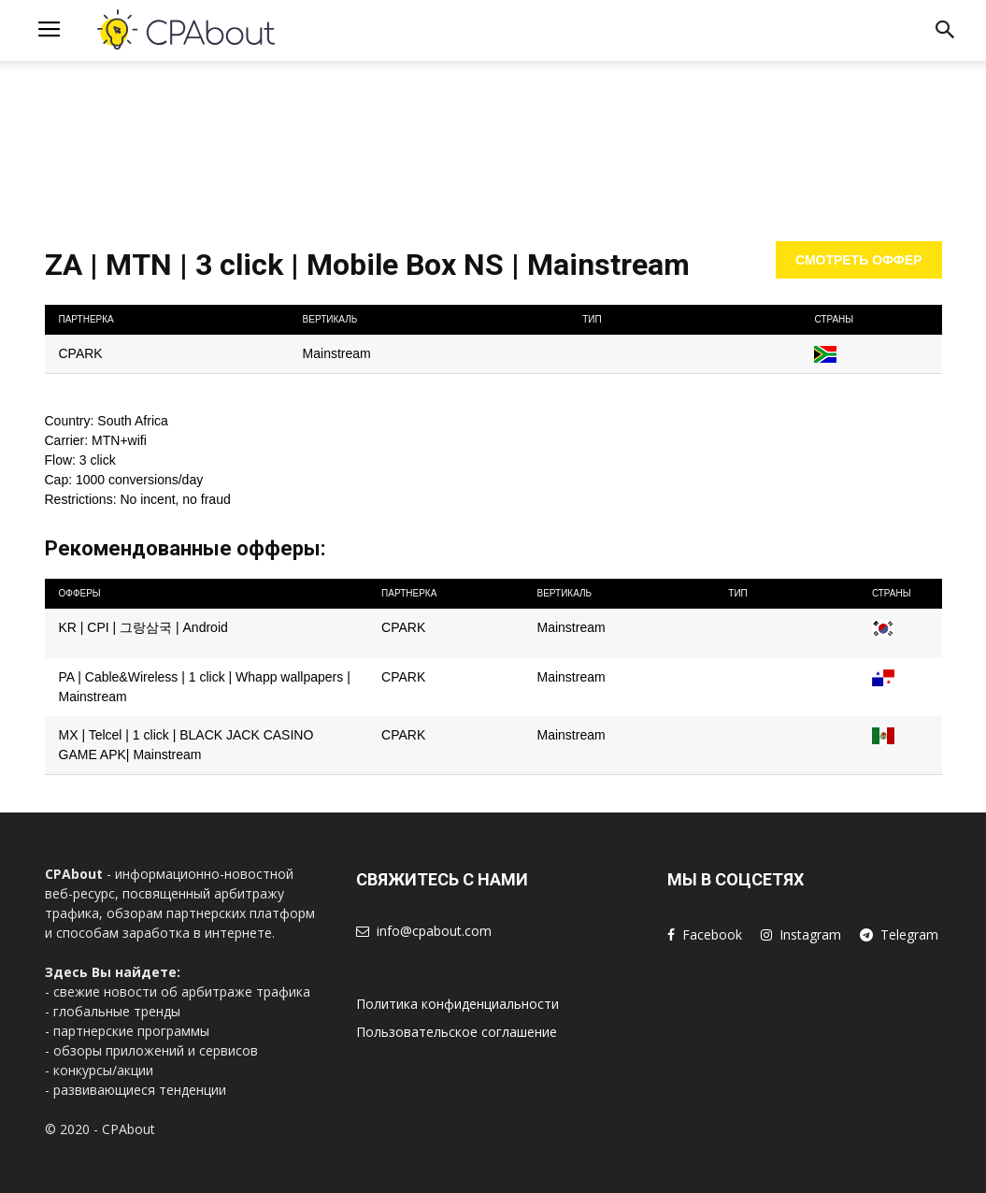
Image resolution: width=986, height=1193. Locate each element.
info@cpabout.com (434, 931)
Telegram (909, 934)
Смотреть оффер (858, 259)
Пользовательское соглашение (456, 1032)
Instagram (810, 934)
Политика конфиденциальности (457, 1004)
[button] (944, 33)
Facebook (712, 934)
